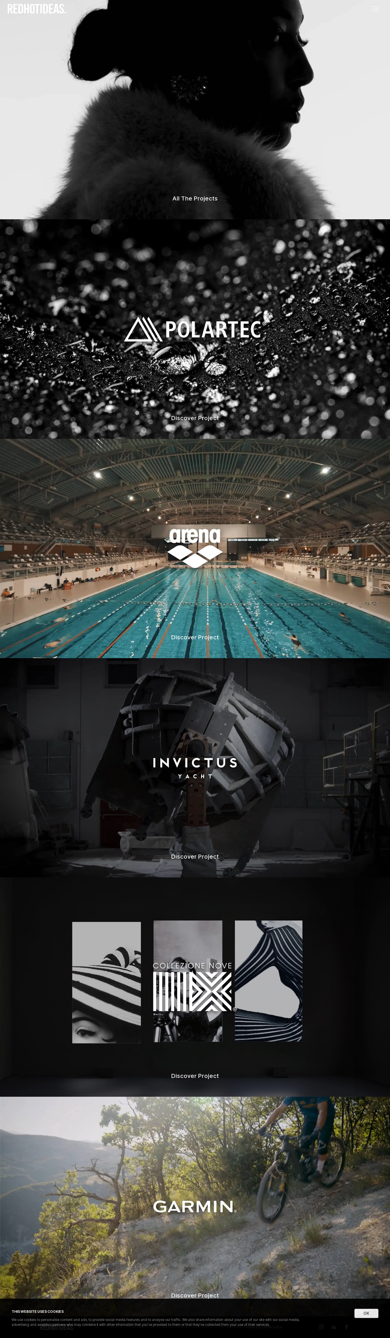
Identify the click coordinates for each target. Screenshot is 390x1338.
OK (366, 1313)
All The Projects (195, 198)
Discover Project (195, 418)
